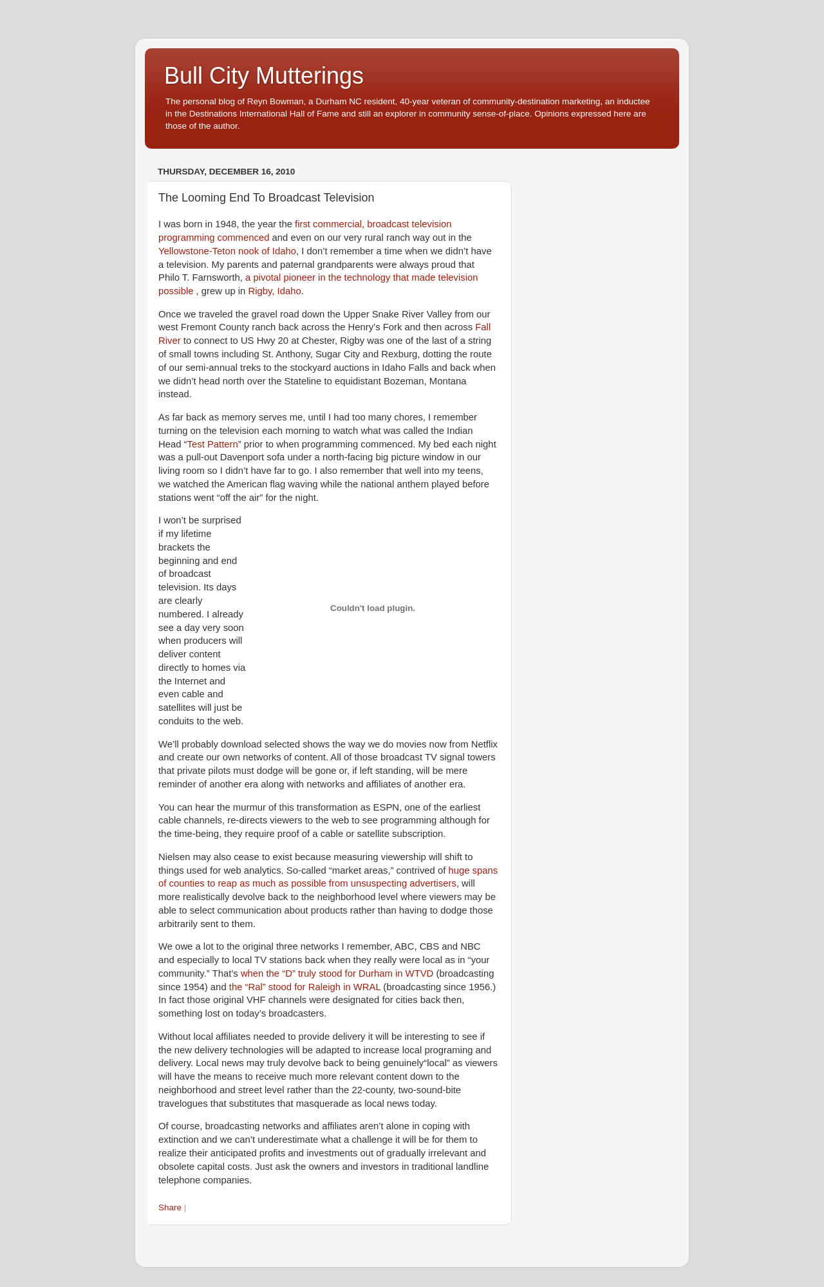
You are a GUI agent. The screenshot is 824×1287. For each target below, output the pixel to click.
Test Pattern (212, 444)
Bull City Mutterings (264, 75)
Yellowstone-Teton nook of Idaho (227, 251)
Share (170, 1207)
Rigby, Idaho (274, 291)
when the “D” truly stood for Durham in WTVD (337, 973)
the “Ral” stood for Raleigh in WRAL (304, 987)
